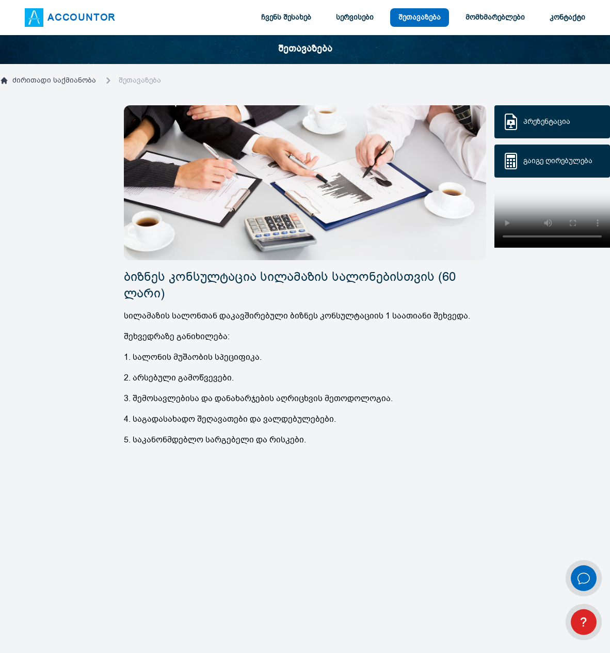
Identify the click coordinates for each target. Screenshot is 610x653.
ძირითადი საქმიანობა (48, 80)
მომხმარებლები (495, 17)
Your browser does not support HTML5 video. (552, 219)
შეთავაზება (419, 17)
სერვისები (355, 17)
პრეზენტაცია (546, 121)
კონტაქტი (567, 17)
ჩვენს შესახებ (286, 17)
